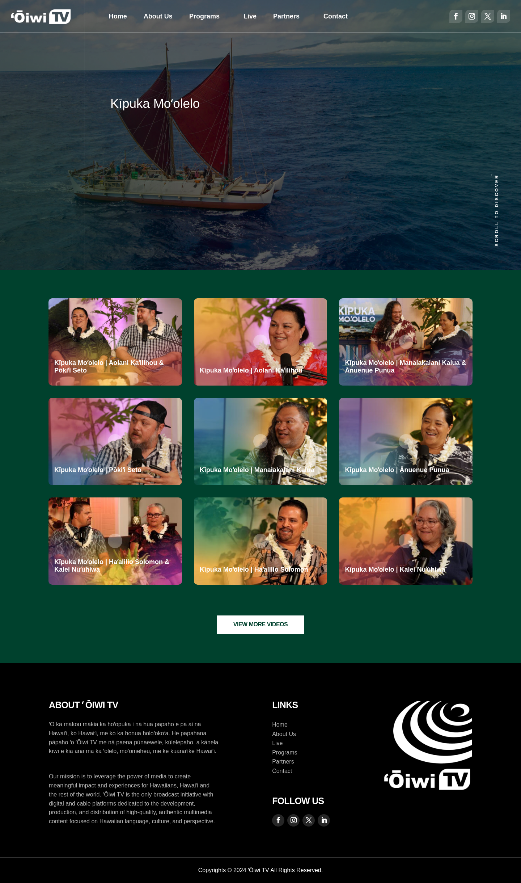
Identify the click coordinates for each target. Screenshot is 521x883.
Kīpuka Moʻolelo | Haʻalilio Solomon (254, 569)
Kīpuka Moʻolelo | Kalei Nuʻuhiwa (395, 569)
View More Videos (260, 624)
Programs (204, 16)
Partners (286, 16)
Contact (335, 16)
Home (118, 16)
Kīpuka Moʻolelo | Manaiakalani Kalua (257, 470)
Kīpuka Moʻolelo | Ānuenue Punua (397, 470)
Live (250, 16)
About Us (158, 16)
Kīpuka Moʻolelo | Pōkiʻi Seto (97, 470)
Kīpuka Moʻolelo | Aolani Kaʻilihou (251, 370)
